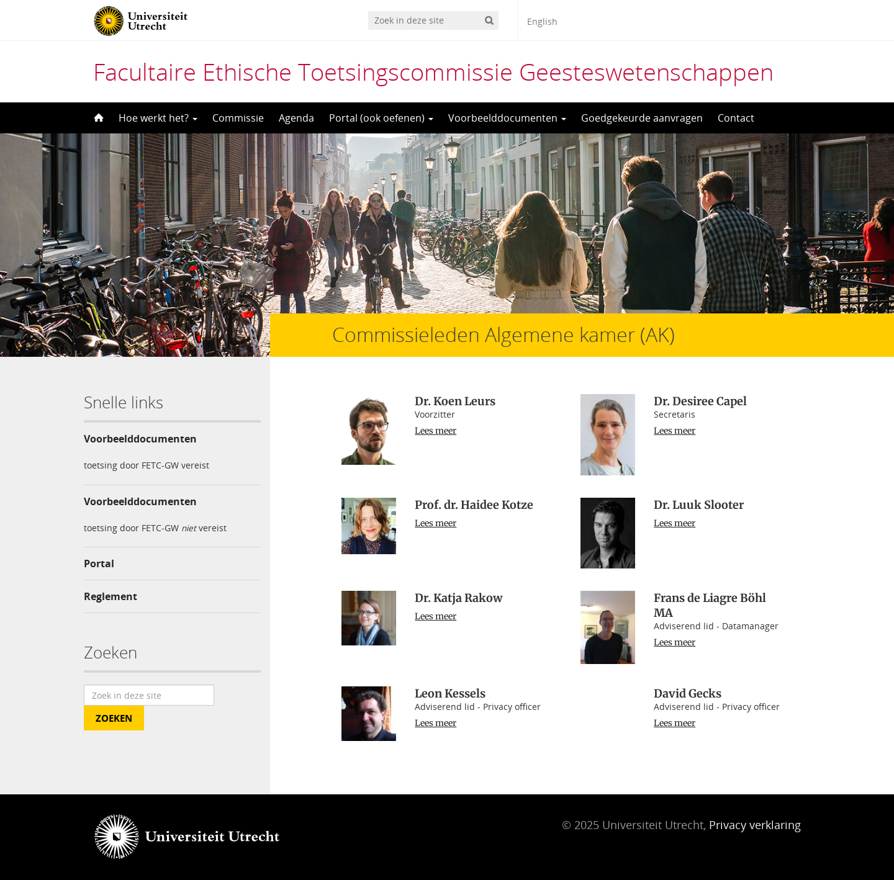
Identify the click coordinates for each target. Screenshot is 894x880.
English (542, 21)
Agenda (296, 118)
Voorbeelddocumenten (507, 118)
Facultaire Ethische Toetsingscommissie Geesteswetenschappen (433, 71)
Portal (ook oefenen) (381, 118)
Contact (736, 118)
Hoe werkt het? (158, 118)
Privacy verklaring (755, 824)
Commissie (238, 118)
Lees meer (435, 430)
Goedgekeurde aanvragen (642, 118)
